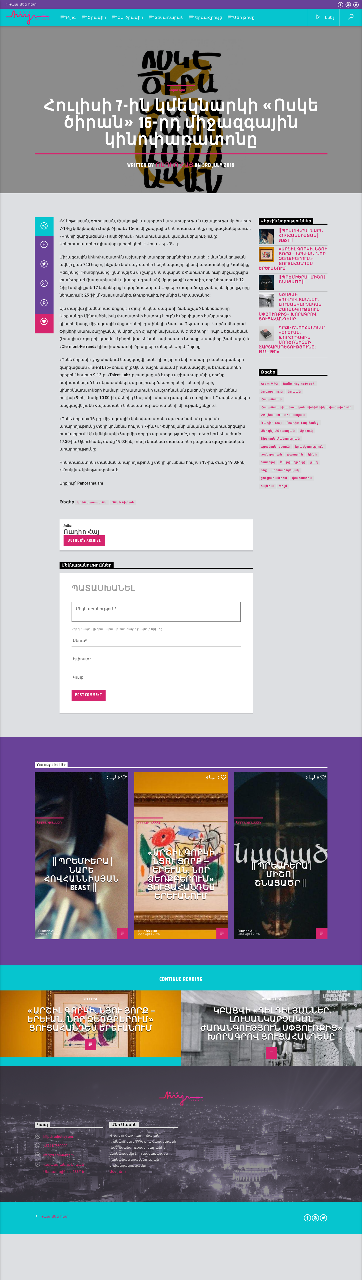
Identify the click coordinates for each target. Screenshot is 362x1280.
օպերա (267, 888)
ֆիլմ (283, 888)
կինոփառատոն (92, 904)
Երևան (294, 793)
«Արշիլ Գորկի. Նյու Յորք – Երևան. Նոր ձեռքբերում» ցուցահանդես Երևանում (293, 661)
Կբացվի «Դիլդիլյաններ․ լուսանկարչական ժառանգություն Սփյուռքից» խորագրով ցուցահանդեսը (290, 709)
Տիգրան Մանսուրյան (280, 841)
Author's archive (84, 942)
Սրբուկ (306, 833)
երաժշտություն (309, 848)
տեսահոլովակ (285, 872)
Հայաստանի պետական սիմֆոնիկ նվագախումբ (306, 809)
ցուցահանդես (274, 880)
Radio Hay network (299, 785)
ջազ (314, 864)
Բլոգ (71, 17)
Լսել (324, 17)
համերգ (268, 864)
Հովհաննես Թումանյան (283, 817)
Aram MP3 (269, 785)
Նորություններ (181, 275)
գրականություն (275, 848)
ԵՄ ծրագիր (130, 17)
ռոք (264, 872)
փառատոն (302, 880)
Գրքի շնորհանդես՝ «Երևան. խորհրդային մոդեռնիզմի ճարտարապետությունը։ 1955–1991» (292, 742)
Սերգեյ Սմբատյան (278, 833)
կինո (312, 856)
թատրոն (295, 856)
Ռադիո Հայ (174, 349)
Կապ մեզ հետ (21, 4)
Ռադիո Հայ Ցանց (302, 825)
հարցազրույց (292, 864)
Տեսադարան (169, 17)
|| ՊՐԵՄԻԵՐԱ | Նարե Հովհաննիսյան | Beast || (301, 637)
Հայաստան (271, 801)
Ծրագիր (96, 17)
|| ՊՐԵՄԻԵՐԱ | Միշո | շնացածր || (302, 682)
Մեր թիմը (243, 17)
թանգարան (271, 856)
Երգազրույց (208, 17)
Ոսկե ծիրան (123, 904)
